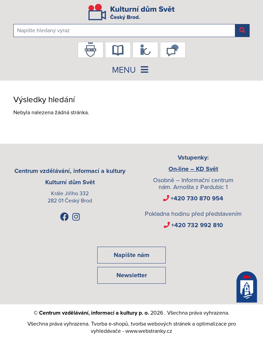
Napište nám (131, 255)
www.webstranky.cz (148, 331)
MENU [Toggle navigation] (131, 70)
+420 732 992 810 (197, 225)
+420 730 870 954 (197, 198)
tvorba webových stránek (161, 323)
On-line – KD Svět (193, 169)
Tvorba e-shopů (109, 323)
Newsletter (131, 275)
